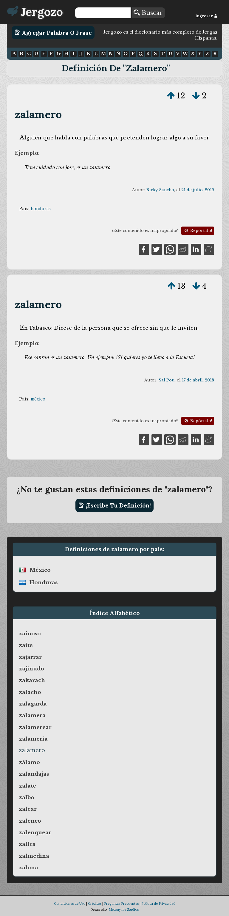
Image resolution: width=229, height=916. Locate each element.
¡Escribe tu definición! (114, 505)
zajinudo (31, 668)
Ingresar (206, 15)
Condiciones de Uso (69, 903)
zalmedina (34, 856)
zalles (27, 844)
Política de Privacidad (158, 903)
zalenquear (35, 832)
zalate (27, 786)
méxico (38, 399)
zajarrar (30, 657)
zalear (28, 809)
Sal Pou (167, 380)
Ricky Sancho (160, 190)
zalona (28, 867)
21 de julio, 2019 (197, 190)
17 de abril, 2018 (198, 380)
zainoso (30, 633)
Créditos (94, 903)
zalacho (30, 692)
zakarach (32, 680)
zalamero (38, 114)
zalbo (26, 797)
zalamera (32, 715)
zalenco (30, 821)
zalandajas (34, 774)
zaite (26, 645)
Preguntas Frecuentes (121, 903)
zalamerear (35, 727)
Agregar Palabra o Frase (53, 32)
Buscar (148, 13)
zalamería (33, 739)
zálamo (29, 762)
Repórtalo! (197, 230)
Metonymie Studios (124, 909)
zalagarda (33, 703)
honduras (41, 208)
